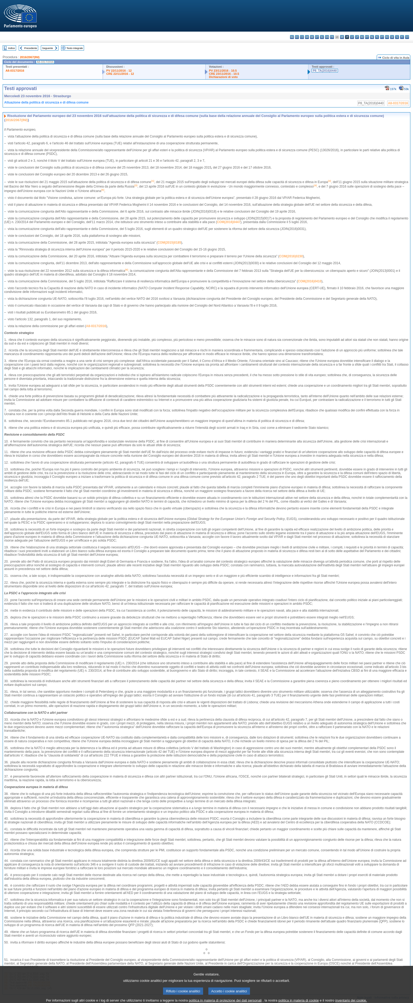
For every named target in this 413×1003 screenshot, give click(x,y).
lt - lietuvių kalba (357, 37)
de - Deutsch (312, 37)
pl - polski (377, 37)
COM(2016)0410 (309, 281)
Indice (11, 48)
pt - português (382, 37)
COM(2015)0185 (169, 242)
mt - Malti (367, 37)
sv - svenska (407, 37)
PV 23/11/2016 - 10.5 (223, 70)
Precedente (30, 48)
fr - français (332, 37)
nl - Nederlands (372, 37)
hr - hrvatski (342, 37)
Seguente (47, 48)
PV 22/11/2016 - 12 (118, 70)
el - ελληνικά (322, 37)
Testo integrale (74, 48)
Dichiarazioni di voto (223, 76)
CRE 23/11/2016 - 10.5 (224, 73)
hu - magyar (362, 37)
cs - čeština (302, 37)
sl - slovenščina (397, 37)
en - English (327, 37)
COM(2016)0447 (228, 222)
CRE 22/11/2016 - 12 (120, 73)
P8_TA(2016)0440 (325, 70)
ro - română (387, 37)
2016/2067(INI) (30, 57)
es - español (297, 37)
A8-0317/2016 (15, 70)
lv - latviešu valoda (352, 37)
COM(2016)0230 (291, 256)
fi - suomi (402, 37)
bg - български (292, 37)
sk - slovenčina (392, 37)
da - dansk (307, 37)
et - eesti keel (317, 37)
